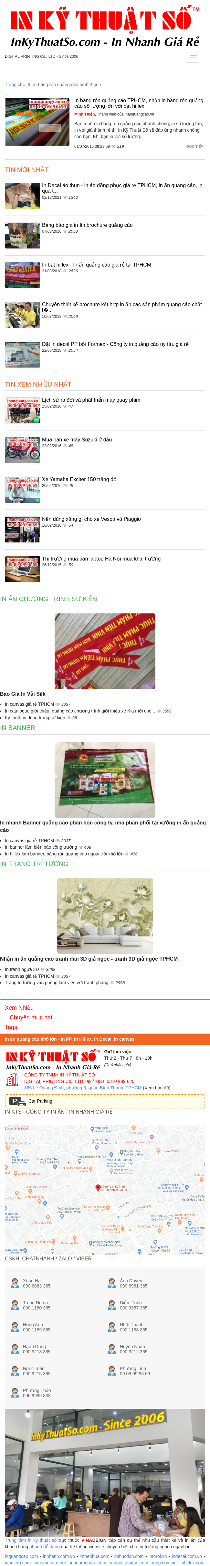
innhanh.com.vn (59, 1556)
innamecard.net (50, 1562)
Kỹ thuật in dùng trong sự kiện (36, 717)
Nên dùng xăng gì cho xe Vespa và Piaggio (91, 519)
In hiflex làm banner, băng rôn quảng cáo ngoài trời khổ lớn (65, 853)
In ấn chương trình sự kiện (48, 598)
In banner (17, 727)
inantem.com (18, 1562)
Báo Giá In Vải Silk (23, 694)
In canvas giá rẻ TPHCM (30, 704)
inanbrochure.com (88, 1562)
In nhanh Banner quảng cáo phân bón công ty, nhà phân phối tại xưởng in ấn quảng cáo (103, 826)
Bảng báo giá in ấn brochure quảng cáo (87, 225)
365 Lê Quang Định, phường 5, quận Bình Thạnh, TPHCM (83, 1087)
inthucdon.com (129, 1556)
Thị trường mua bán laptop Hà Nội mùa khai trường (101, 558)
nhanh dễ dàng (44, 1546)
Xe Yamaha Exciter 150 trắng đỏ (79, 479)
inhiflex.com (193, 1562)
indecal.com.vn (187, 1556)
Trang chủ (15, 84)
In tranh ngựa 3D (22, 969)
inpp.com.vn (164, 1562)
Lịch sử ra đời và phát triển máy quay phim (91, 400)
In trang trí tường (34, 863)
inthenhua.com (95, 1556)
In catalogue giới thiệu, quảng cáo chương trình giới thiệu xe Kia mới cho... (80, 710)
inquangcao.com (21, 1556)
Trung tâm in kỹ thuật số (31, 1540)
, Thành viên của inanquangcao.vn (114, 114)
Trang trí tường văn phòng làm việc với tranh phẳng (57, 982)
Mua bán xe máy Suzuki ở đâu (77, 439)
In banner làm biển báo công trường (42, 847)
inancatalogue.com (129, 1562)
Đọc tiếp (195, 146)
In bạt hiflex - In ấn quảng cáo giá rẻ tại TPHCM (96, 265)
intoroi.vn (158, 1556)
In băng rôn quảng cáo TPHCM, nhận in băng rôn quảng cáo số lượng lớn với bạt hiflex (138, 103)
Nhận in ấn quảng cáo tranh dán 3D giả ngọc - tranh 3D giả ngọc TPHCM (89, 959)
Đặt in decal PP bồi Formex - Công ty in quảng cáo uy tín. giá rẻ (115, 344)
